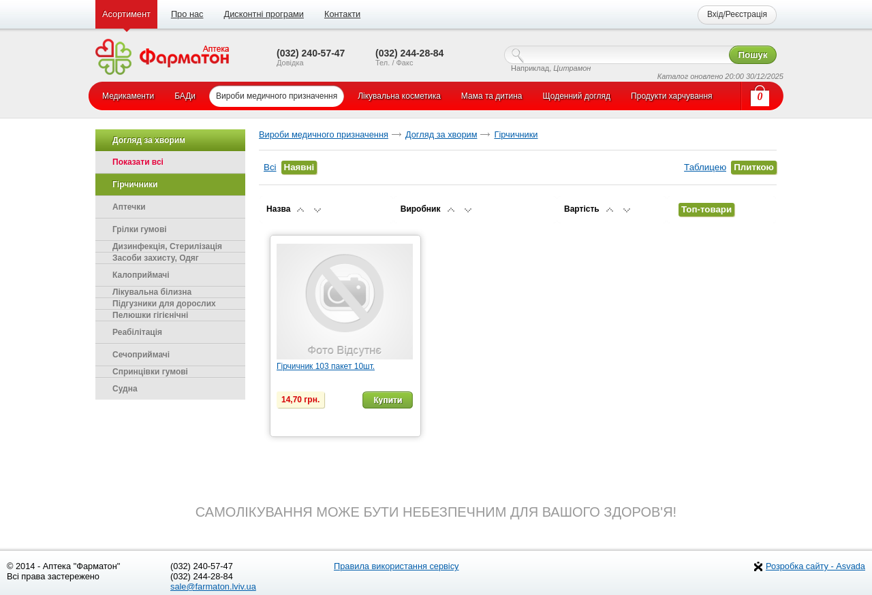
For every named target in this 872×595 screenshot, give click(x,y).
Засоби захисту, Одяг (155, 258)
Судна (125, 388)
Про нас (187, 14)
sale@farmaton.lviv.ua (213, 586)
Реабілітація (137, 332)
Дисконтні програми (263, 14)
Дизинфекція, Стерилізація (167, 246)
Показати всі (138, 162)
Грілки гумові (139, 229)
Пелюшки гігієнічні (150, 315)
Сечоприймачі (141, 354)
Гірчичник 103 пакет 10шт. (326, 366)
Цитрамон (572, 68)
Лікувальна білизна (151, 292)
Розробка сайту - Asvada (815, 566)
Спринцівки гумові (150, 371)
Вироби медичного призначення (323, 134)
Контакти (342, 14)
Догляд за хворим (441, 134)
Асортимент (126, 14)
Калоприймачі (141, 275)
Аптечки (129, 207)
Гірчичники (516, 134)
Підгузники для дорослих (164, 303)
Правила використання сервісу (396, 566)
